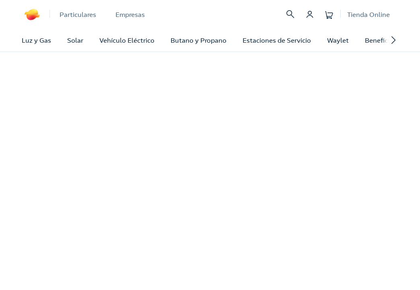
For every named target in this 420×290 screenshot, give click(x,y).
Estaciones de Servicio (277, 40)
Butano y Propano (198, 40)
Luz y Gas (36, 40)
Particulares (78, 14)
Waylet (338, 40)
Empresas (130, 14)
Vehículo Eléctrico (126, 40)
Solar (75, 40)
